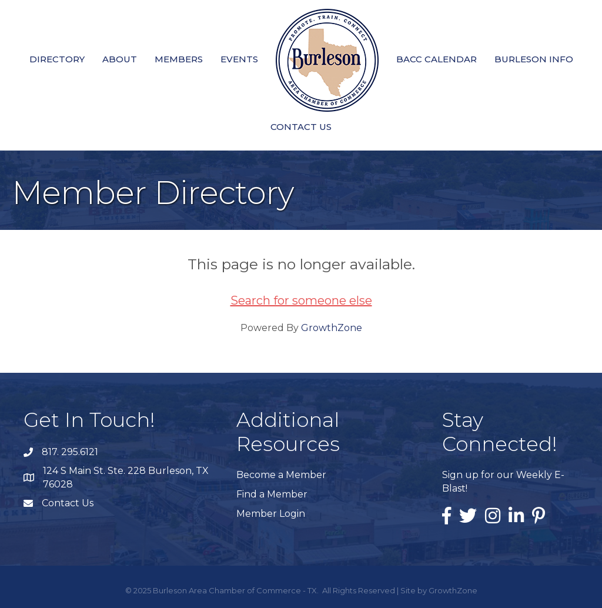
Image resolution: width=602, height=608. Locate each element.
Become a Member (281, 474)
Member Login (270, 513)
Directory (57, 59)
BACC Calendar (436, 59)
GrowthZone (331, 327)
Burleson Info (533, 59)
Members (179, 59)
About (119, 59)
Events (239, 59)
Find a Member (271, 494)
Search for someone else (301, 300)
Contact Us (301, 126)
